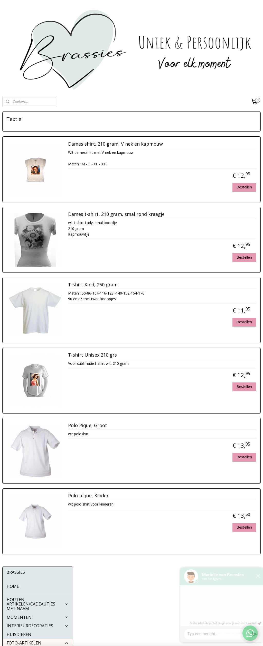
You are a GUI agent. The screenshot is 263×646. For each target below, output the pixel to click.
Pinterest (106, 601)
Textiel (17, 248)
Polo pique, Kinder (163, 496)
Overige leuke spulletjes (34, 240)
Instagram (107, 593)
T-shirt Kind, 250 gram (168, 285)
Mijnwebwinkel (184, 637)
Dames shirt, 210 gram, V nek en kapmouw (190, 144)
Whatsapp (107, 609)
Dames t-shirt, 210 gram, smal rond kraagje (191, 214)
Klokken (18, 283)
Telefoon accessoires (31, 274)
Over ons (9, 583)
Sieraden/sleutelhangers (34, 257)
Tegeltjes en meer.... (30, 222)
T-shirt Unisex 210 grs (167, 355)
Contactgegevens (16, 589)
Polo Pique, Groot (162, 425)
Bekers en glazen (27, 214)
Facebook (107, 585)
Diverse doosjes (26, 231)
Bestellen (244, 187)
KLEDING (38, 291)
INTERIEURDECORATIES (38, 171)
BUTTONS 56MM (23, 308)
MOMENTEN (38, 162)
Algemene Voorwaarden (22, 594)
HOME (13, 131)
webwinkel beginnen (139, 637)
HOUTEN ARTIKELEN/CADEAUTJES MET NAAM (38, 149)
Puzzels (18, 196)
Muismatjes (22, 205)
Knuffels (19, 265)
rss (119, 637)
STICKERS (38, 300)
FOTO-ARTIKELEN (38, 188)
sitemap (108, 637)
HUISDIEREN (19, 179)
